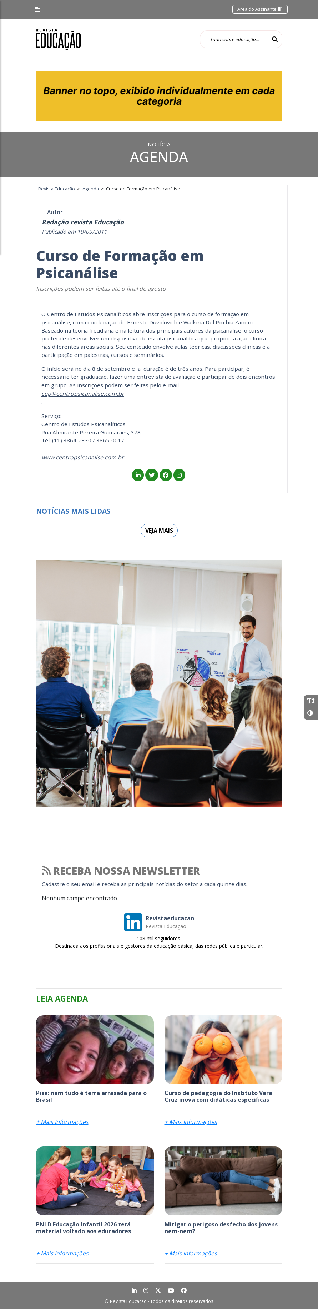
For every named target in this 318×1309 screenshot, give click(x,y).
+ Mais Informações (62, 1122)
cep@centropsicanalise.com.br (82, 394)
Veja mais (159, 530)
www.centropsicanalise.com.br (82, 457)
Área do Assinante (260, 9)
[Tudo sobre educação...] (234, 39)
